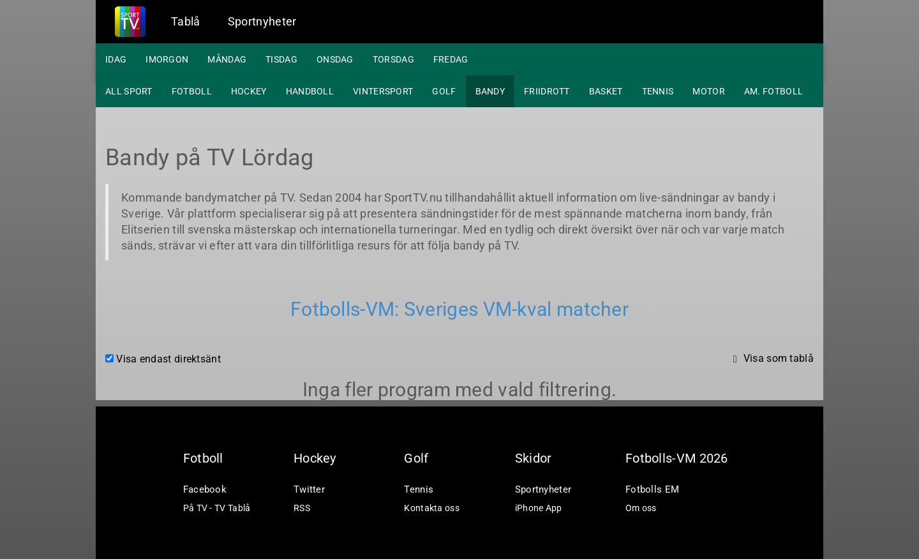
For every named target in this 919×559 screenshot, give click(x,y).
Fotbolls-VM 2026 (676, 458)
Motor (708, 91)
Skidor (533, 458)
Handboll (310, 91)
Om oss (641, 508)
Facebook (205, 489)
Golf (444, 91)
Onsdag (335, 59)
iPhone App (538, 508)
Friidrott (547, 91)
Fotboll (192, 91)
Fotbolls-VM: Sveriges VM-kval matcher (459, 309)
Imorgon (167, 59)
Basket (606, 91)
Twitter (309, 489)
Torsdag (393, 59)
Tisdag (281, 59)
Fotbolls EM (652, 489)
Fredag (450, 59)
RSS (302, 508)
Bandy (490, 91)
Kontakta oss (431, 508)
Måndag (226, 59)
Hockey (249, 91)
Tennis (658, 91)
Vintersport (383, 91)
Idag (115, 59)
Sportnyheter (262, 21)
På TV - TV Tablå (217, 508)
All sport (129, 91)
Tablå (185, 21)
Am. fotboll (773, 91)
